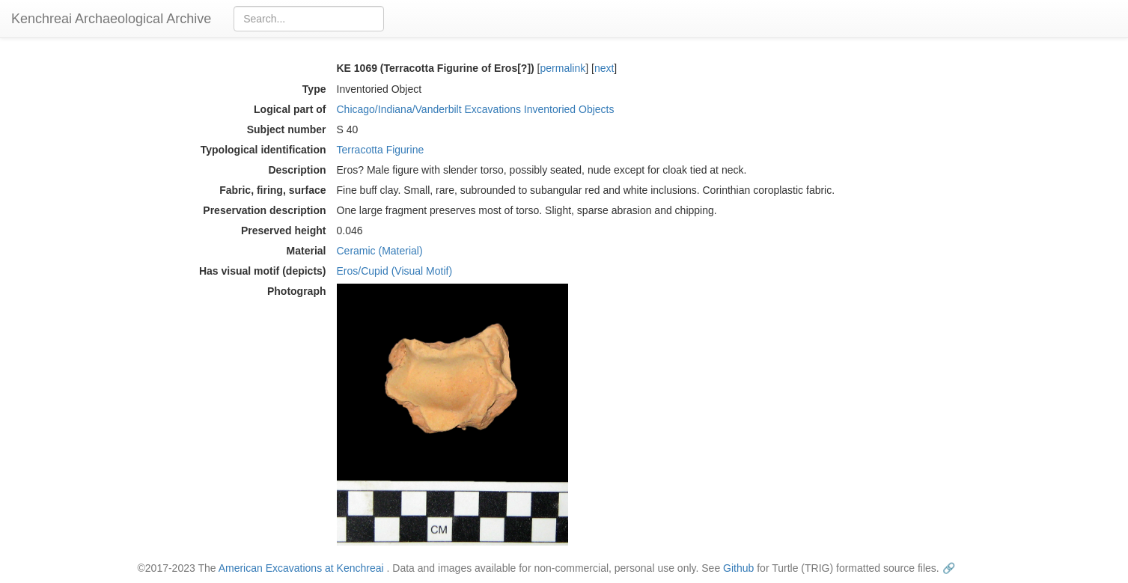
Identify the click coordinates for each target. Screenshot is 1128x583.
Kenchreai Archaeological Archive (111, 18)
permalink (563, 68)
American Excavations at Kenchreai (301, 568)
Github (738, 568)
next (604, 68)
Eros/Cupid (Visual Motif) (395, 271)
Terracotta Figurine (380, 150)
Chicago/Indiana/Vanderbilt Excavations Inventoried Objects (476, 109)
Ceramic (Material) (380, 251)
